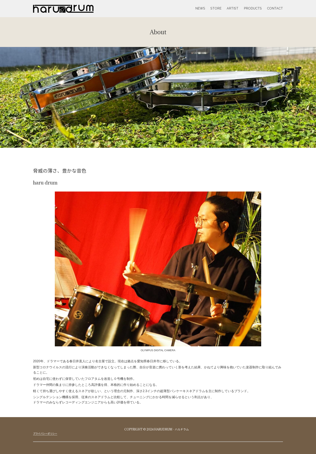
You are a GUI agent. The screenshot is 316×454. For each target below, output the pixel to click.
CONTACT (275, 8)
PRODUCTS (253, 8)
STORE (215, 8)
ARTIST (232, 8)
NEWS (200, 8)
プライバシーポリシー (45, 433)
